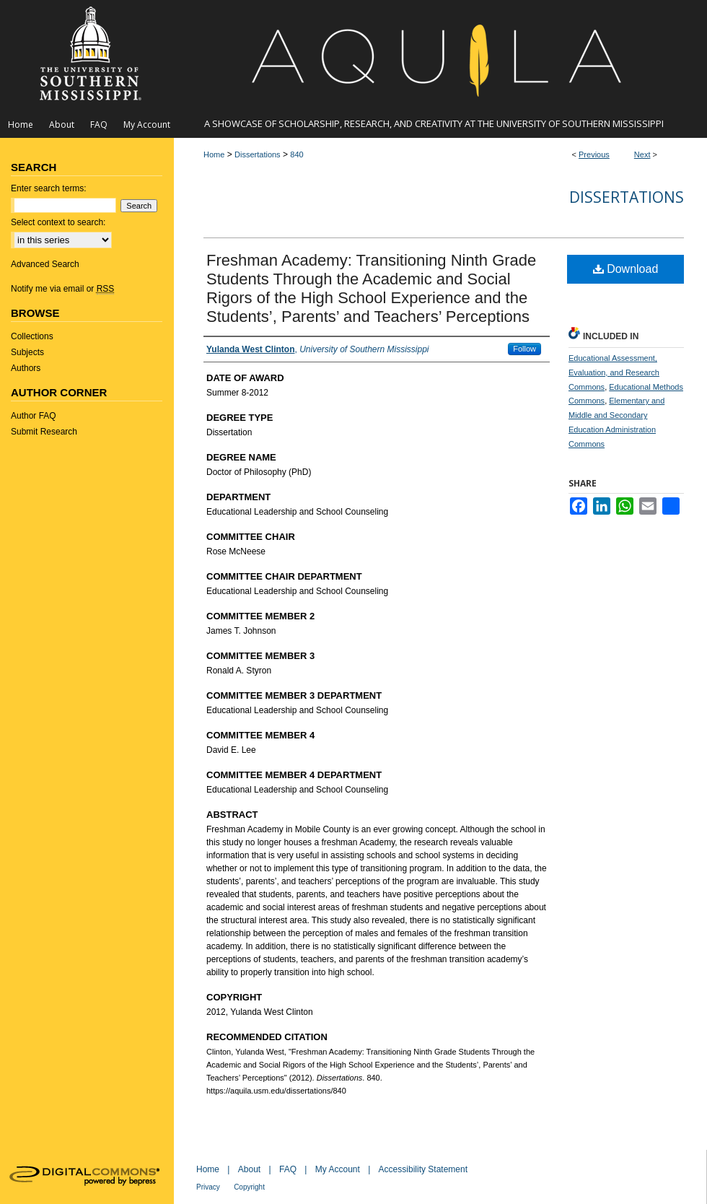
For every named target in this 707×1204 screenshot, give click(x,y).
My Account (337, 1169)
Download (626, 269)
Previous (594, 154)
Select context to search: (58, 222)
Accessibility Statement (423, 1169)
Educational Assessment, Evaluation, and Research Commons (613, 372)
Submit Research (44, 432)
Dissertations (257, 154)
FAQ (288, 1169)
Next (642, 154)
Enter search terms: (49, 188)
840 (296, 154)
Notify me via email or (62, 289)
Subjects (27, 352)
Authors (25, 368)
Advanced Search (45, 264)
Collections (32, 336)
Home (213, 154)
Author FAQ (33, 416)
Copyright (249, 1187)
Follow (524, 348)
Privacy (208, 1187)
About (249, 1169)
